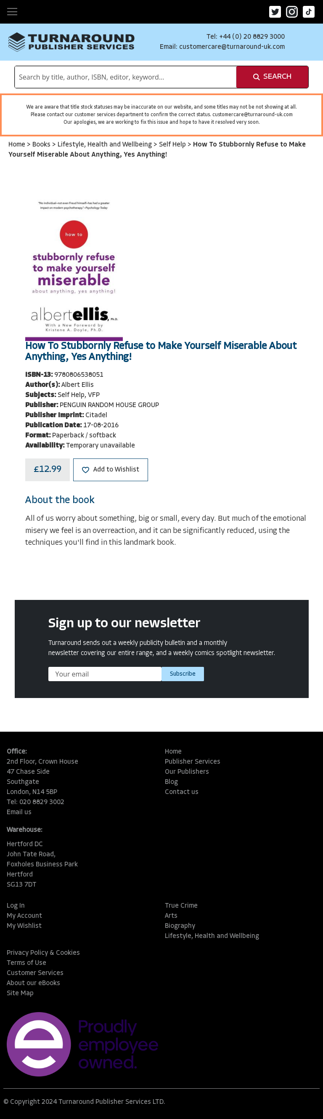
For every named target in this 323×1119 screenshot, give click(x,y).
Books (42, 144)
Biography (180, 926)
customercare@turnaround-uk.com (232, 47)
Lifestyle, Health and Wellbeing (106, 144)
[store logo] (71, 42)
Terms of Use (26, 963)
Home (17, 144)
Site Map (20, 993)
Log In (16, 906)
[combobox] (125, 77)
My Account (24, 916)
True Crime (181, 906)
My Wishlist (24, 926)
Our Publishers (187, 772)
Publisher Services (192, 762)
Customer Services (35, 973)
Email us (19, 812)
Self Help (173, 144)
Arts (171, 916)
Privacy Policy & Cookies (43, 953)
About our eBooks (33, 983)
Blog (171, 782)
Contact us (182, 792)
